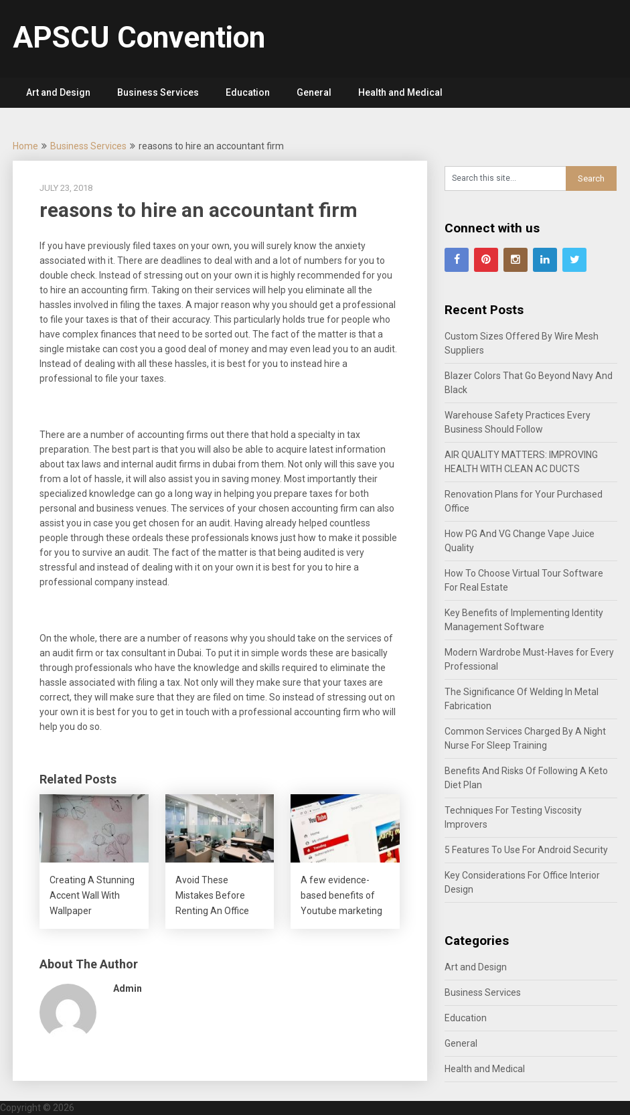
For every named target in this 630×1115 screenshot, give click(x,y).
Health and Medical (400, 92)
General (314, 92)
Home (25, 146)
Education (248, 92)
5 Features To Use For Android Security (526, 849)
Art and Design (58, 92)
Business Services (158, 92)
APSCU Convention (139, 37)
